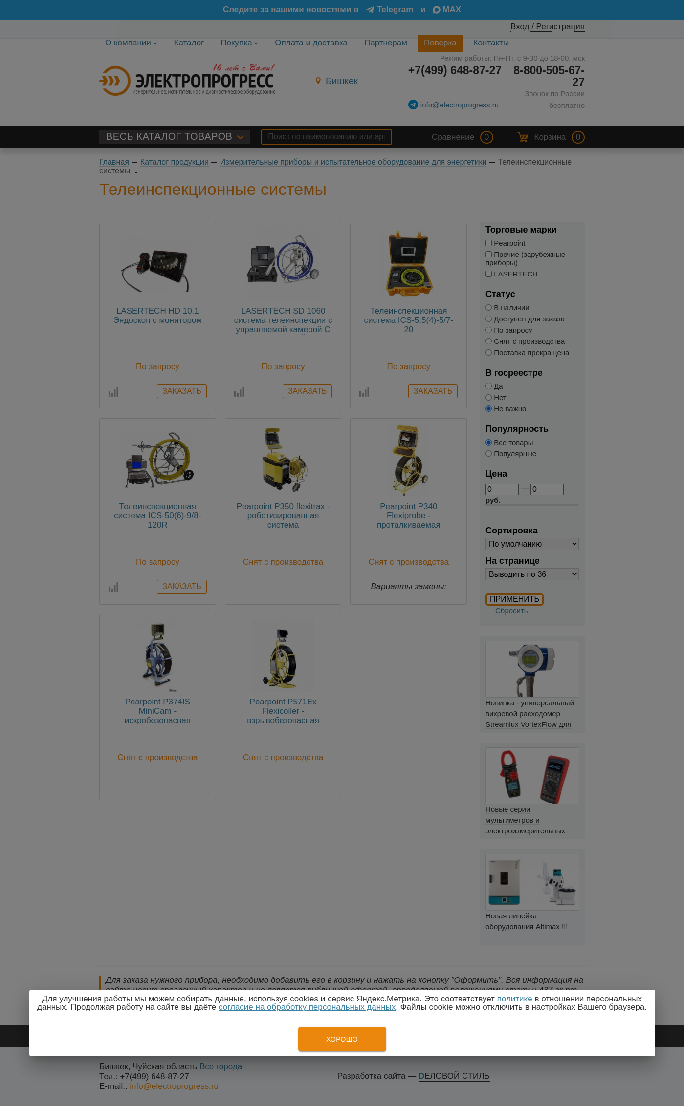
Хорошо (342, 1039)
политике (514, 998)
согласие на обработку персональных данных (307, 1007)
